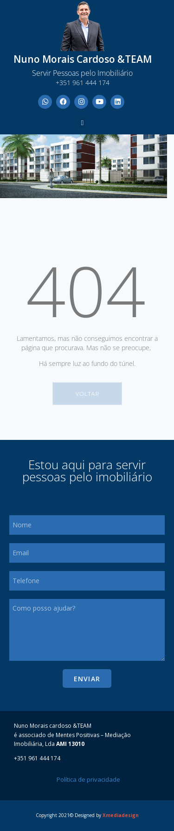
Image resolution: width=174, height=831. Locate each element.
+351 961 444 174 (83, 82)
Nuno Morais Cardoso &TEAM (82, 59)
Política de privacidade (88, 779)
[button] (82, 123)
